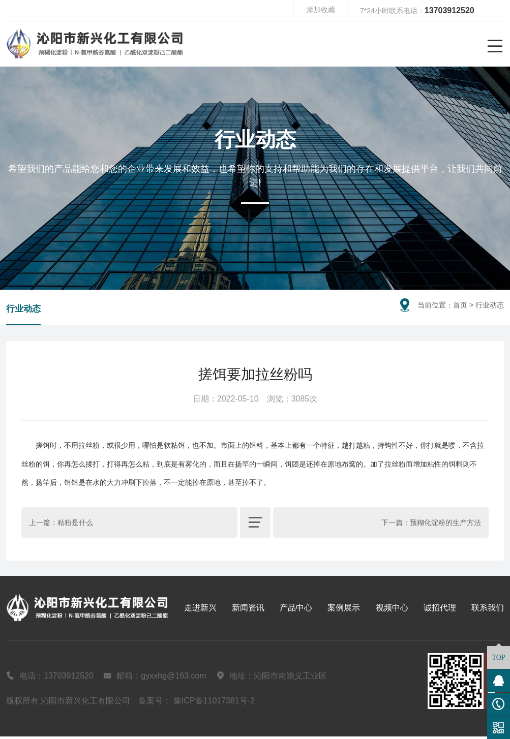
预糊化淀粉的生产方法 (445, 524)
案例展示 (343, 609)
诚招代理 (440, 609)
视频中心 (392, 609)
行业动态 (24, 310)
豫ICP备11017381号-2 (214, 703)
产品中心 (296, 609)
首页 (460, 305)
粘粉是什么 (75, 524)
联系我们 (487, 609)
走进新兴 (200, 609)
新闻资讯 (248, 609)
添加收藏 (321, 11)
